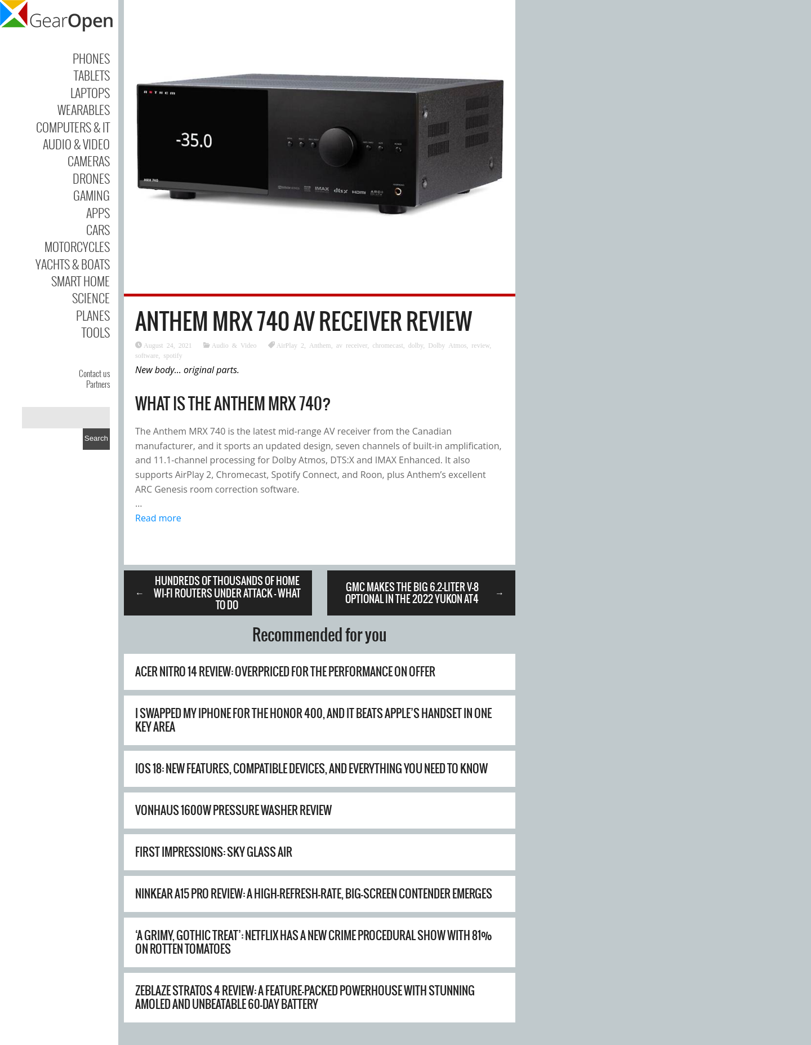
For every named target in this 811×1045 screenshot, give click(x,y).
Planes (93, 315)
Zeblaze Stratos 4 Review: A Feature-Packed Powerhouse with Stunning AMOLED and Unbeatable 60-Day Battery (305, 997)
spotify (172, 355)
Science (91, 298)
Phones (91, 58)
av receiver (351, 345)
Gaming (91, 195)
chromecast (387, 345)
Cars (98, 229)
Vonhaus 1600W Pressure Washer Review (233, 810)
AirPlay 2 (290, 345)
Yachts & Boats (72, 264)
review (480, 345)
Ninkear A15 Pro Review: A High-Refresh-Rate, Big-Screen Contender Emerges (313, 893)
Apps (98, 212)
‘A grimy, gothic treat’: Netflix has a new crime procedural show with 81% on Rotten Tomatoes (313, 942)
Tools (96, 332)
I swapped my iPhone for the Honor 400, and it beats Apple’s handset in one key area (313, 720)
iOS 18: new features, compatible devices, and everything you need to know (311, 768)
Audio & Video (76, 144)
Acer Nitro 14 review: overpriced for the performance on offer (285, 671)
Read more (158, 518)
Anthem (320, 345)
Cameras (89, 161)
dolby (416, 345)
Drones (91, 178)
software (146, 355)
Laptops (90, 92)
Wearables (83, 109)
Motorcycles (77, 246)
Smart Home (80, 281)
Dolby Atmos (447, 345)
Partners (98, 384)
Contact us (94, 373)
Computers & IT (73, 127)
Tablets (92, 75)
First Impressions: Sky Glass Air (213, 852)
